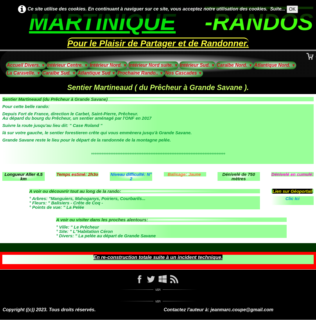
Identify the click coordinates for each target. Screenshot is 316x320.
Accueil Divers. (26, 65)
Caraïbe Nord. (234, 65)
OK (292, 9)
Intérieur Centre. (67, 65)
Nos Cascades (183, 72)
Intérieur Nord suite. (153, 65)
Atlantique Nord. (274, 65)
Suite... (277, 8)
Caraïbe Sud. (59, 72)
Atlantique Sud (97, 72)
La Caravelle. (24, 72)
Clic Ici (292, 198)
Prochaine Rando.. (140, 72)
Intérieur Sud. (197, 65)
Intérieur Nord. (108, 65)
